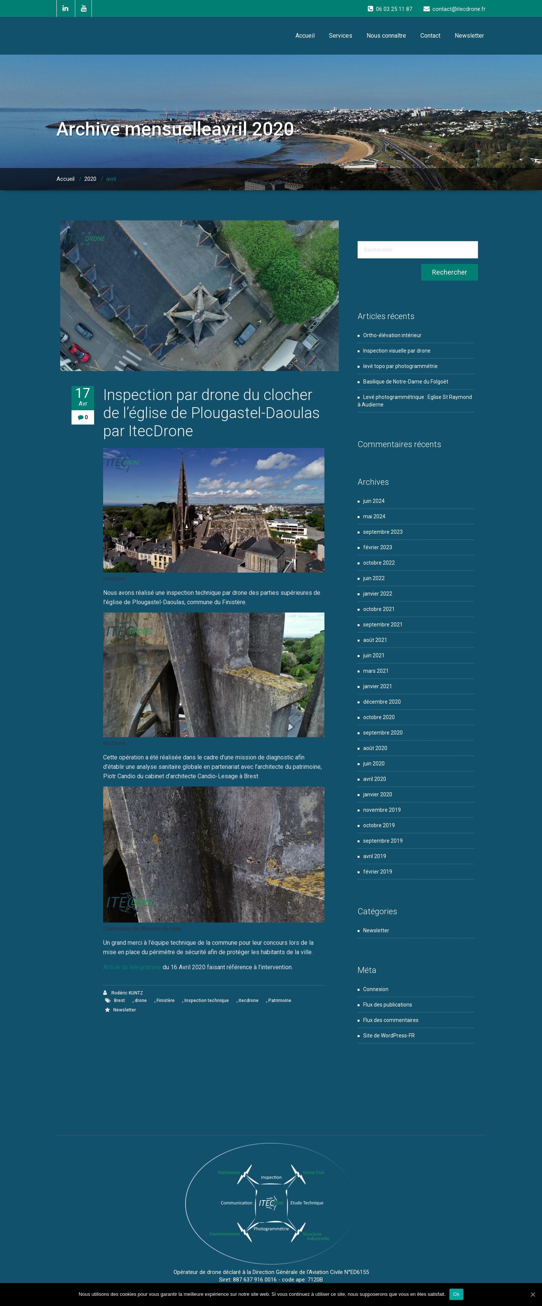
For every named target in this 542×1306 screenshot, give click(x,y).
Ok (456, 1294)
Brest (119, 1000)
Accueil (305, 35)
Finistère (166, 1000)
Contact (430, 35)
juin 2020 (374, 764)
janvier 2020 (377, 794)
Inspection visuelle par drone (397, 351)
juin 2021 (374, 655)
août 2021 (375, 640)
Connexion (375, 989)
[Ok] (532, 1294)
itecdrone (249, 1000)
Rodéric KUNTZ (123, 993)
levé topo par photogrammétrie (400, 366)
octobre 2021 (379, 609)
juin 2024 (374, 501)
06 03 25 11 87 (394, 9)
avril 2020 (374, 779)
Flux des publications (387, 1005)
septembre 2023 (383, 532)
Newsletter (469, 35)
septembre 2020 (383, 733)
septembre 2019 (383, 841)
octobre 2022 (379, 563)
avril (111, 179)
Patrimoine (279, 1000)
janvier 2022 (377, 594)
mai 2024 (374, 516)
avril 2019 (374, 856)
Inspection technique (206, 1000)
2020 (90, 179)
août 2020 (375, 748)
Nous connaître (386, 35)
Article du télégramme (132, 967)
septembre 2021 (383, 625)
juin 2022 (374, 578)
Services (340, 35)
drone (141, 1000)
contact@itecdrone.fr (459, 9)
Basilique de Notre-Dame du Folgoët (405, 382)
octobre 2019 (379, 825)
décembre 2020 (382, 702)
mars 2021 (376, 671)
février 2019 (377, 872)
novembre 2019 (382, 810)
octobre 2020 (379, 717)
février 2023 (377, 547)
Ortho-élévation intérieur (392, 335)
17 (83, 397)
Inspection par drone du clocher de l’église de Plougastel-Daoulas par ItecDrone (211, 413)
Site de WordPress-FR (389, 1036)
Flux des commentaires (391, 1020)
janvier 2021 (377, 686)
